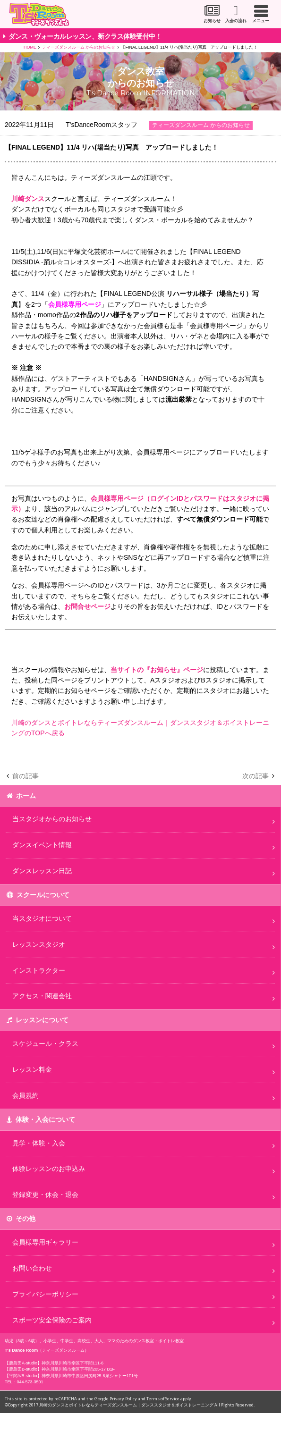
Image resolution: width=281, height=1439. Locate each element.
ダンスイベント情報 (42, 845)
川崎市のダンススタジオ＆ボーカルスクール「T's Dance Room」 (39, 14)
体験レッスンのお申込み (48, 1168)
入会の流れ (236, 20)
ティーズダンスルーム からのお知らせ (79, 47)
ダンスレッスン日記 (42, 871)
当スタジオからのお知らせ (52, 819)
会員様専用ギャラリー (45, 1242)
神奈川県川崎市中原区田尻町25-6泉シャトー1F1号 (90, 1375)
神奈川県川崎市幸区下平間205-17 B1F (78, 1369)
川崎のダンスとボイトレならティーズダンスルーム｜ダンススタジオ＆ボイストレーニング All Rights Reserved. (147, 1405)
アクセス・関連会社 (42, 996)
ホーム (26, 795)
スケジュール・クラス (45, 1043)
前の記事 (25, 776)
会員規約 (25, 1095)
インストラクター (38, 970)
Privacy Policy (123, 1399)
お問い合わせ (32, 1268)
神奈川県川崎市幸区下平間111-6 (72, 1363)
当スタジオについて (42, 918)
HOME (30, 47)
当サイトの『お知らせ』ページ (157, 669)
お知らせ (212, 20)
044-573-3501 (30, 1382)
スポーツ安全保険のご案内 (52, 1320)
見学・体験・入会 (38, 1143)
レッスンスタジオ (38, 944)
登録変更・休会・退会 (45, 1194)
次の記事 (255, 776)
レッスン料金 (32, 1069)
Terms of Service (162, 1399)
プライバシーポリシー (45, 1294)
